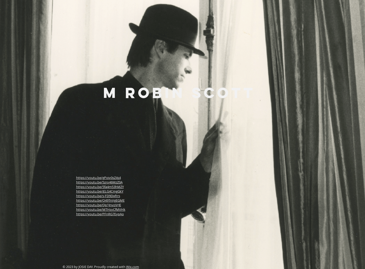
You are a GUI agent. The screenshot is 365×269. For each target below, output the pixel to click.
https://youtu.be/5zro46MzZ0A (99, 182)
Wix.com (132, 266)
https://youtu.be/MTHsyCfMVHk (100, 209)
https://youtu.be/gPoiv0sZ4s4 (98, 177)
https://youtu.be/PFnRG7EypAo (100, 214)
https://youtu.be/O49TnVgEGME (100, 200)
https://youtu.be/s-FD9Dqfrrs (98, 196)
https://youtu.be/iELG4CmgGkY (99, 191)
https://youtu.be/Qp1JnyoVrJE (98, 205)
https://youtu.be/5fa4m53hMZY (100, 186)
